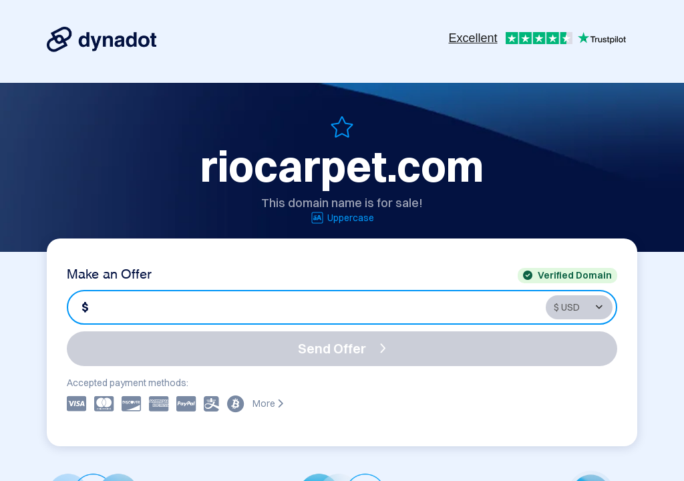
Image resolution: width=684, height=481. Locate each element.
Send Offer (342, 348)
